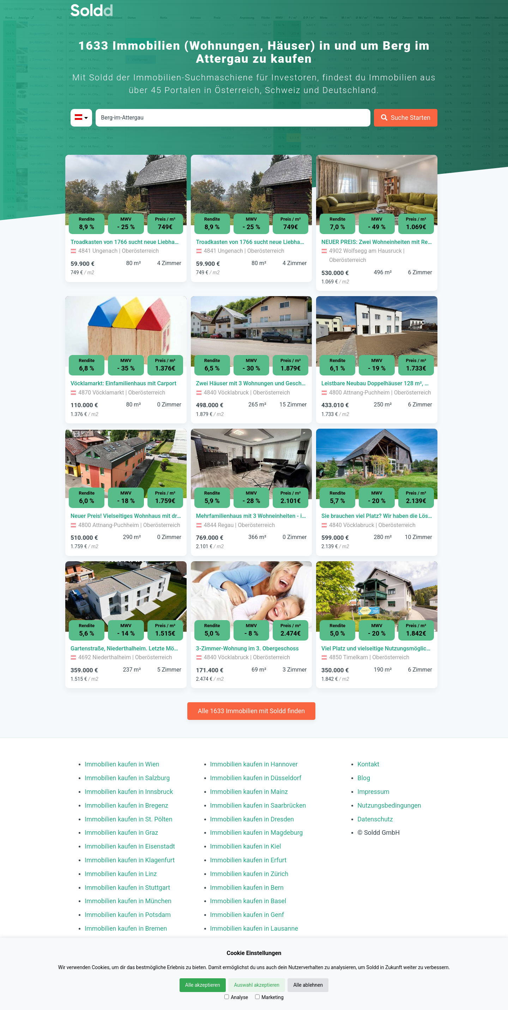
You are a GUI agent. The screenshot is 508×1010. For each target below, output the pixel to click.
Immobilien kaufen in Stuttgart (127, 887)
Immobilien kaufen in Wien (122, 764)
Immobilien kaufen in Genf (247, 914)
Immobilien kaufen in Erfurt (248, 860)
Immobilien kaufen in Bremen (126, 928)
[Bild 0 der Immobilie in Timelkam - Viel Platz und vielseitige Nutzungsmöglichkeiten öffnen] (376, 596)
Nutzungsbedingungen (389, 805)
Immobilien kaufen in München (128, 901)
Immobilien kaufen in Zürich (249, 873)
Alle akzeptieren (202, 985)
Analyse (236, 997)
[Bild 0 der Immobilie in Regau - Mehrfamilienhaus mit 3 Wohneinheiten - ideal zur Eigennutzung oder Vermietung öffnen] (251, 464)
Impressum (373, 791)
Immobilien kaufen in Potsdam (128, 914)
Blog (363, 778)
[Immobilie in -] (126, 242)
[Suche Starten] (405, 118)
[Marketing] (257, 996)
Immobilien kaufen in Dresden (252, 819)
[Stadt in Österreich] (233, 118)
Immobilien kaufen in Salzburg (127, 778)
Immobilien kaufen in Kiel (245, 846)
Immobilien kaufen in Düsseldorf (256, 778)
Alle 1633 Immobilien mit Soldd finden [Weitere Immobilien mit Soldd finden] (251, 711)
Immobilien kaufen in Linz (121, 873)
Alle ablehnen (308, 985)
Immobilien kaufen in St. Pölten (129, 819)
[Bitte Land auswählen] (81, 118)
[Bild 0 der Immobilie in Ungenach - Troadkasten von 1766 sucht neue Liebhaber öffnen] (126, 190)
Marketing (269, 997)
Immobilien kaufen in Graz (121, 832)
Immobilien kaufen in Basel (248, 901)
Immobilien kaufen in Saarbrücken (258, 805)
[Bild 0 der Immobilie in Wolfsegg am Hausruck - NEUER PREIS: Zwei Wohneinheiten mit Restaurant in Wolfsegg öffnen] (376, 190)
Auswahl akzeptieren (256, 985)
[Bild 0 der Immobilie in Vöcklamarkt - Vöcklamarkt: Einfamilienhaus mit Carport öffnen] (126, 331)
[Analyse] (226, 996)
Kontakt (368, 764)
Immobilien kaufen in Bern (247, 887)
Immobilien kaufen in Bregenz (126, 805)
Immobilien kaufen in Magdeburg (256, 832)
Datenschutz (375, 819)
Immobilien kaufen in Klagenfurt (130, 860)
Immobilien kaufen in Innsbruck (129, 791)
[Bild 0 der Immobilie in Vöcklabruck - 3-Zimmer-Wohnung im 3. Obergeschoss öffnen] (251, 596)
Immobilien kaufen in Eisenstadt (130, 846)
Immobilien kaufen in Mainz (249, 791)
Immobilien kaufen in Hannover (254, 764)
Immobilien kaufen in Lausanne (254, 928)
